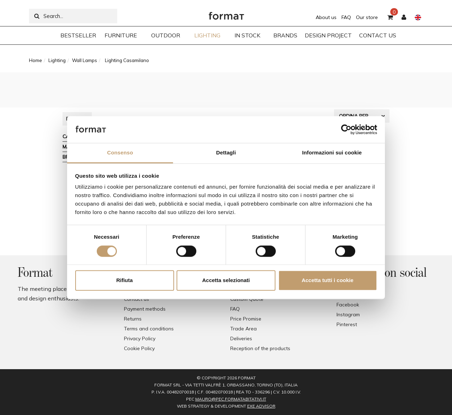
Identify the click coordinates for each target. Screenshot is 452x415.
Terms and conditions (149, 328)
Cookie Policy (139, 348)
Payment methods (145, 309)
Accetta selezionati (226, 280)
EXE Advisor (261, 406)
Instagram (348, 314)
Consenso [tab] (120, 153)
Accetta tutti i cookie (327, 280)
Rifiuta (124, 280)
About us (326, 17)
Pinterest (347, 324)
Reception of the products (260, 348)
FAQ (346, 17)
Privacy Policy (139, 338)
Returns (133, 319)
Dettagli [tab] (226, 153)
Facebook (348, 304)
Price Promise (245, 319)
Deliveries (241, 338)
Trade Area (243, 328)
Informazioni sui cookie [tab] (332, 153)
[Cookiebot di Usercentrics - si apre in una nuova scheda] (346, 129)
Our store (367, 17)
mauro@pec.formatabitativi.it (230, 399)
